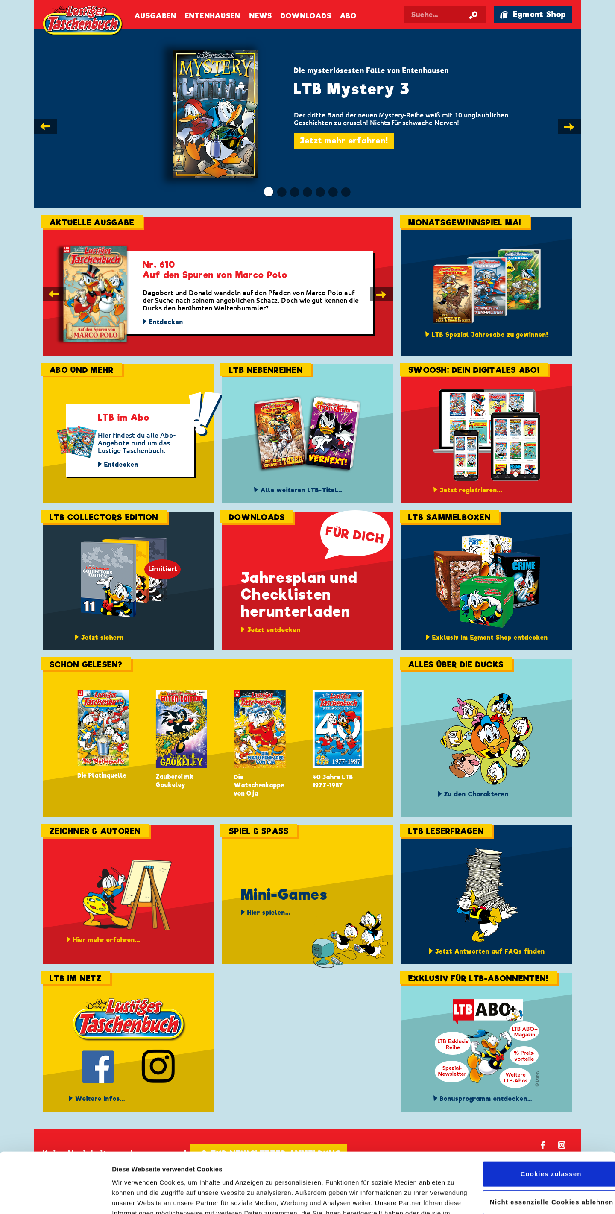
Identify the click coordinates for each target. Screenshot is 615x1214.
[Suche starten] (473, 14)
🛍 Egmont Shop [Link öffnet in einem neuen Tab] (533, 14)
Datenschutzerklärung (195, 1173)
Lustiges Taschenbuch (83, 21)
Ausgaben (155, 16)
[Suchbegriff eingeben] (445, 14)
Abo (348, 16)
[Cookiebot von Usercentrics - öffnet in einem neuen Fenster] (55, 1197)
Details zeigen (133, 1197)
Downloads (306, 16)
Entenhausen (212, 16)
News (260, 16)
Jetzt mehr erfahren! (344, 140)
